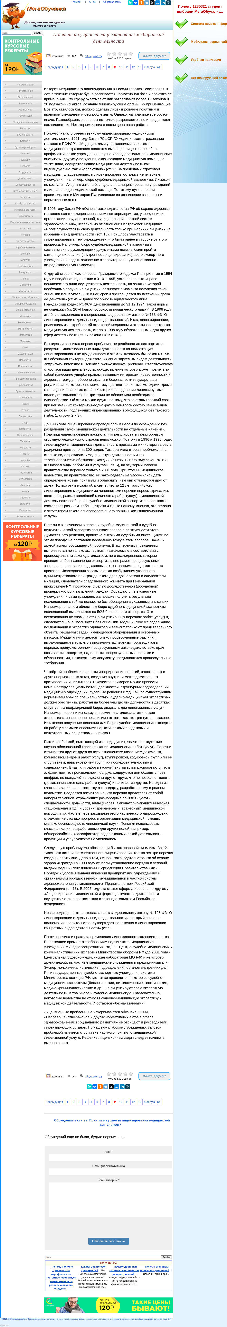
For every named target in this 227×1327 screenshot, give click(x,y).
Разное (25, 410)
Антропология (25, 97)
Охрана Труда (25, 353)
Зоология (25, 197)
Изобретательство (25, 203)
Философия (25, 479)
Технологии (25, 447)
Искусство (25, 228)
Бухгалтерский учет (25, 147)
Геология (25, 166)
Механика (25, 341)
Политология (25, 366)
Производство (25, 385)
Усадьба (25, 460)
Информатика (25, 216)
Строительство (25, 435)
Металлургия (25, 328)
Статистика (25, 429)
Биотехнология (25, 134)
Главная (75, 2)
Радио (25, 404)
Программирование (25, 378)
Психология (25, 397)
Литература (25, 272)
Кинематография (25, 241)
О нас (92, 2)
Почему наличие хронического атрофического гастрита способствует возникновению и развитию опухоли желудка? (61, 1277)
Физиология (25, 472)
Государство (25, 172)
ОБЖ (25, 347)
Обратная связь (112, 2)
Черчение (25, 497)
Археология (25, 103)
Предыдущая (54, 67)
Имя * (108, 1152)
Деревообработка (25, 184)
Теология (25, 441)
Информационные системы (25, 222)
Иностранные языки (25, 209)
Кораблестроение (25, 247)
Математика (25, 291)
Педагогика (25, 360)
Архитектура (25, 109)
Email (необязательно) (108, 1166)
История (25, 235)
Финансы (25, 485)
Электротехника (25, 516)
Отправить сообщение (108, 1241)
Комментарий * (108, 1180)
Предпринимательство (25, 122)
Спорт (25, 422)
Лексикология (25, 266)
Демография (25, 178)
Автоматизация (25, 84)
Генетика (25, 153)
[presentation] (78, 1228)
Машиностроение (25, 310)
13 (139, 67)
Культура (25, 260)
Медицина (25, 316)
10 (120, 67)
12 (133, 67)
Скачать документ (154, 56)
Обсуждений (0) (93, 56)
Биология (25, 128)
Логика (25, 278)
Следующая (152, 67)
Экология (25, 504)
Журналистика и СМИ (25, 191)
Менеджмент (25, 322)
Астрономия (25, 116)
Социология (25, 416)
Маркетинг (25, 285)
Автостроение (25, 91)
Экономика (25, 510)
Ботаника (25, 141)
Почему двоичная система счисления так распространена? (124, 1270)
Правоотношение (25, 372)
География (25, 159)
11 (127, 67)
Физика (25, 466)
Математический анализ (25, 297)
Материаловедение (25, 303)
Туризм (25, 454)
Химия (25, 491)
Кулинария (25, 253)
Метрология (25, 335)
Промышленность (25, 391)
